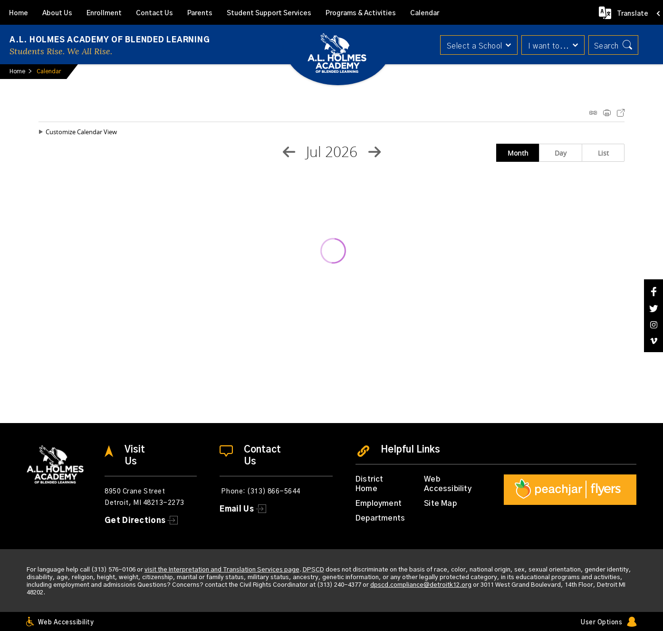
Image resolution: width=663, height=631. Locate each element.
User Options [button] (601, 623)
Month (518, 153)
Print (607, 113)
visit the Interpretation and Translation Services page (221, 570)
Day (561, 153)
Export (621, 113)
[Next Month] (374, 152)
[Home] (18, 12)
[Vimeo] (653, 341)
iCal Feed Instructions (593, 113)
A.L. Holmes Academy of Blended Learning (110, 40)
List (603, 153)
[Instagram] (653, 324)
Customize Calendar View (81, 132)
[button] (477, 45)
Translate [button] (632, 13)
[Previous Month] (289, 152)
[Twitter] (653, 308)
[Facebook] (653, 291)
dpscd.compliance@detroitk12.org (420, 585)
